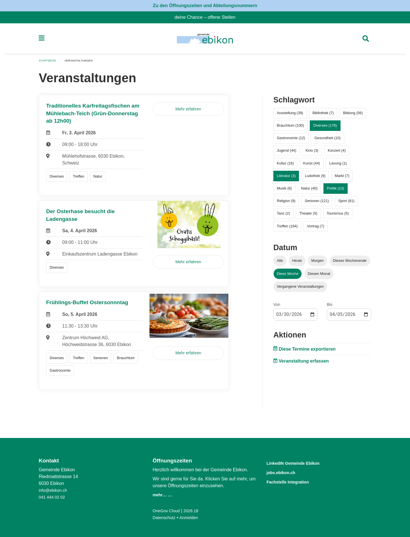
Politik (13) (335, 191)
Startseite (48, 63)
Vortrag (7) (315, 228)
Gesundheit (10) (328, 140)
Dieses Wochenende (350, 263)
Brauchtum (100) (290, 128)
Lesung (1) (338, 165)
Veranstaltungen (82, 63)
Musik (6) (284, 191)
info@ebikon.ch (54, 490)
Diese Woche (287, 276)
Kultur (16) (285, 165)
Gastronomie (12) (291, 140)
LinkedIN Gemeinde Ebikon (301, 463)
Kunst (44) (311, 165)
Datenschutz (165, 517)
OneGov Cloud (168, 510)
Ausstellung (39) (290, 115)
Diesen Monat (319, 276)
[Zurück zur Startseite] (205, 40)
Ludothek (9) (315, 178)
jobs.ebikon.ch (285, 472)
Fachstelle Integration (294, 481)
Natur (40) (309, 191)
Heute (297, 263)
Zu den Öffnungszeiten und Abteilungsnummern (205, 5)
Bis (329, 306)
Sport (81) (346, 203)
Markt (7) (342, 178)
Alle (280, 263)
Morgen (317, 263)
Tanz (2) (283, 216)
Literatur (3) (286, 178)
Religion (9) (286, 203)
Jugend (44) (286, 153)
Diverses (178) (325, 128)
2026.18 (194, 510)
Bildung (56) (353, 115)
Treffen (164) (287, 228)
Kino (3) (312, 153)
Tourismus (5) (338, 216)
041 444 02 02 (53, 497)
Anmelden (192, 517)
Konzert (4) (337, 153)
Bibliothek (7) (323, 115)
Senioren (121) (317, 203)
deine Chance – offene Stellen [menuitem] (207, 17)
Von (276, 306)
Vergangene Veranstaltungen (300, 289)
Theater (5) (308, 216)
